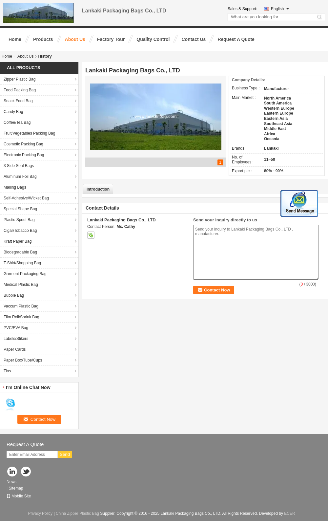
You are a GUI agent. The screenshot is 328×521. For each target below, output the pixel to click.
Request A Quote (236, 39)
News (11, 481)
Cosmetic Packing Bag (23, 144)
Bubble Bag (14, 295)
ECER (289, 513)
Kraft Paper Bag (17, 241)
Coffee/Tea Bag (17, 122)
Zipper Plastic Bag (19, 79)
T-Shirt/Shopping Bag (22, 263)
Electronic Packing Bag (24, 155)
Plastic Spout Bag (19, 219)
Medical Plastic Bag (21, 284)
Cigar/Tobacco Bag (20, 230)
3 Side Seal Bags (19, 165)
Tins (7, 371)
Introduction (98, 189)
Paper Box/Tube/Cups (23, 360)
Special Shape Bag (20, 209)
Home (15, 39)
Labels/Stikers (16, 338)
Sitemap (16, 488)
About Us (75, 39)
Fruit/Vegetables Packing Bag (29, 133)
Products (43, 39)
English (280, 9)
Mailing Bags (15, 187)
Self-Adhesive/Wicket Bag (26, 198)
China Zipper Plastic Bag (77, 513)
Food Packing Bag (20, 90)
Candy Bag (13, 111)
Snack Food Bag (18, 101)
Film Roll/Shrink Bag (21, 317)
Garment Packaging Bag (25, 273)
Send (65, 454)
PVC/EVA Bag (16, 328)
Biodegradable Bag (20, 252)
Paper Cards (15, 349)
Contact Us (193, 39)
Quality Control (153, 39)
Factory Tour (111, 39)
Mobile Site (19, 496)
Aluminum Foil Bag (20, 176)
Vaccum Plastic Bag (21, 306)
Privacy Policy (40, 513)
